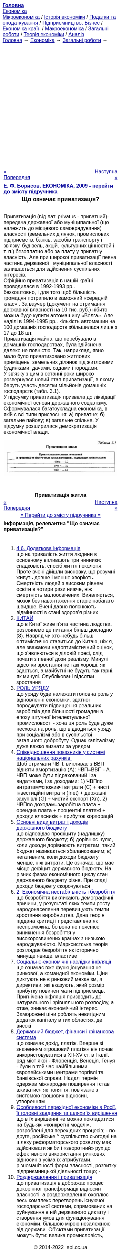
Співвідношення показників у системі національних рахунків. (60, 755)
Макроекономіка (64, 28)
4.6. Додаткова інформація (48, 548)
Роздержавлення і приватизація (54, 1177)
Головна (12, 40)
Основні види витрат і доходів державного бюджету (52, 825)
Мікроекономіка (21, 17)
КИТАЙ (24, 618)
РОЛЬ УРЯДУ (32, 688)
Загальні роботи (82, 40)
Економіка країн (22, 28)
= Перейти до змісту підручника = (60, 515)
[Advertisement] (60, 104)
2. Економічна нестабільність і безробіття (66, 892)
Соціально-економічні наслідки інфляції (63, 961)
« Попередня (17, 174)
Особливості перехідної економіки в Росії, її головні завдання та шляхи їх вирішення (66, 1110)
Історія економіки (64, 17)
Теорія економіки (44, 34)
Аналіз (76, 34)
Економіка (15, 11)
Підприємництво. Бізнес (71, 23)
